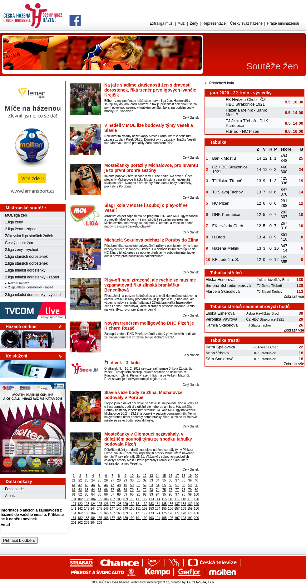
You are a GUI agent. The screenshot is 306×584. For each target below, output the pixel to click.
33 (151, 480)
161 (73, 513)
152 (144, 508)
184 (93, 518)
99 (190, 494)
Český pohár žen (19, 243)
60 (196, 485)
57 (177, 485)
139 (190, 504)
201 (73, 522)
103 (86, 499)
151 (138, 508)
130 (132, 504)
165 (99, 513)
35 (164, 480)
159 (190, 508)
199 (190, 518)
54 (157, 485)
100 (196, 494)
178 (183, 513)
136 (170, 504)
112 (144, 499)
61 (73, 490)
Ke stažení (16, 355)
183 (86, 518)
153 (151, 508)
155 (164, 508)
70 (132, 490)
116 (170, 499)
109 (125, 499)
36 (170, 480)
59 (190, 485)
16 (170, 475)
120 (196, 499)
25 (99, 480)
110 (132, 499)
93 (151, 494)
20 (196, 475)
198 (183, 518)
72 (144, 490)
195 (164, 518)
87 (112, 494)
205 (99, 522)
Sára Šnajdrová (219, 359)
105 (99, 499)
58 (183, 485)
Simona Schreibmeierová (228, 285)
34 (157, 480)
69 (125, 490)
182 (80, 518)
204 (93, 522)
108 (118, 499)
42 (80, 485)
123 (86, 504)
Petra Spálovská (220, 347)
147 (112, 508)
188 (118, 518)
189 (125, 518)
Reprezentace (214, 23)
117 (177, 499)
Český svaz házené (246, 23)
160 (196, 508)
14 (157, 475)
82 (80, 494)
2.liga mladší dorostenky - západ (32, 277)
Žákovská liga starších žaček (29, 236)
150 (132, 508)
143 (86, 508)
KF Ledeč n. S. (225, 259)
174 (157, 513)
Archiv (10, 496)
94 (157, 494)
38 (183, 480)
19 (190, 475)
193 (151, 518)
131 (138, 504)
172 (144, 513)
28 (119, 480)
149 (125, 508)
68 (119, 490)
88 (119, 494)
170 (132, 513)
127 (112, 504)
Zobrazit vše (294, 296)
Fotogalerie (14, 489)
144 (93, 508)
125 (99, 504)
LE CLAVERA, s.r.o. (201, 582)
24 (93, 480)
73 (151, 490)
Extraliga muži (161, 23)
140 (196, 504)
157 (177, 508)
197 (177, 518)
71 (138, 490)
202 (80, 522)
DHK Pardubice (226, 214)
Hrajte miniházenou (283, 23)
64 (93, 490)
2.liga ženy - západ (21, 229)
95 (164, 494)
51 (138, 485)
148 (118, 508)
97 (177, 494)
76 (170, 490)
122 (80, 504)
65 (99, 490)
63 (86, 490)
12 (144, 475)
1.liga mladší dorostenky (25, 270)
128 (118, 504)
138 (183, 504)
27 (112, 480)
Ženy (194, 23)
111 (138, 499)
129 (125, 504)
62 (80, 490)
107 (112, 499)
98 (183, 494)
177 (177, 513)
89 (125, 494)
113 (151, 499)
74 (157, 490)
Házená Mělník (225, 248)
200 (196, 518)
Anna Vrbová (217, 353)
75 (164, 490)
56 (170, 485)
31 (138, 480)
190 (132, 518)
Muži (181, 23)
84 (93, 494)
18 (183, 475)
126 (106, 504)
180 (196, 513)
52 (144, 485)
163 (86, 513)
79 (190, 490)
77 (177, 490)
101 (73, 499)
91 (138, 494)
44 (93, 485)
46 (106, 485)
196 (170, 518)
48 (119, 485)
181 (73, 518)
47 (112, 485)
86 (106, 494)
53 (151, 485)
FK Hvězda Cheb (227, 225)
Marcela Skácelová (222, 291)
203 (86, 522)
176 (170, 513)
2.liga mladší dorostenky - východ (33, 294)
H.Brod (218, 237)
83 (86, 494)
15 (164, 475)
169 (125, 513)
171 (138, 513)
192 (144, 518)
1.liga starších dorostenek (26, 256)
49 (125, 485)
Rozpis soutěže (18, 283)
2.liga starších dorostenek (26, 263)
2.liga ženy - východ (21, 249)
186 (106, 518)
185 (99, 518)
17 (177, 475)
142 (80, 508)
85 (99, 494)
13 (151, 475)
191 (138, 518)
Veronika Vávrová (221, 319)
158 (183, 508)
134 (157, 504)
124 (93, 504)
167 (112, 513)
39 (190, 480)
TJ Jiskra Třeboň (227, 180)
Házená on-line (21, 326)
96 (170, 494)
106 (106, 499)
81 (73, 494)
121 (73, 504)
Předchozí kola (221, 83)
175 (164, 513)
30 (132, 480)
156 (170, 508)
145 (99, 508)
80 (196, 490)
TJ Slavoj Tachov (227, 192)
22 (80, 480)
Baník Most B (224, 158)
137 (177, 504)
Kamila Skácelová (221, 325)
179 (190, 513)
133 (151, 504)
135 (164, 504)
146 (106, 508)
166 (106, 513)
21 (73, 480)
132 (144, 504)
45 (99, 485)
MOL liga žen (16, 215)
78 (183, 490)
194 (157, 518)
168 (118, 513)
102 (80, 499)
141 (73, 508)
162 (80, 513)
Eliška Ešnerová (219, 279)
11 (138, 475)
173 (151, 513)
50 (132, 485)
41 (73, 485)
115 (164, 499)
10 (132, 475)
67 (112, 490)
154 (157, 508)
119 (190, 499)
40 (196, 480)
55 (164, 485)
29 (125, 480)
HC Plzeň (220, 203)
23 (86, 480)
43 (86, 485)
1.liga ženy (14, 222)
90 (132, 494)
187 (112, 518)
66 (106, 490)
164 (93, 513)
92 (144, 494)
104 (93, 499)
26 (106, 480)
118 (183, 499)
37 (177, 480)
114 (157, 499)
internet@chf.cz (158, 582)
